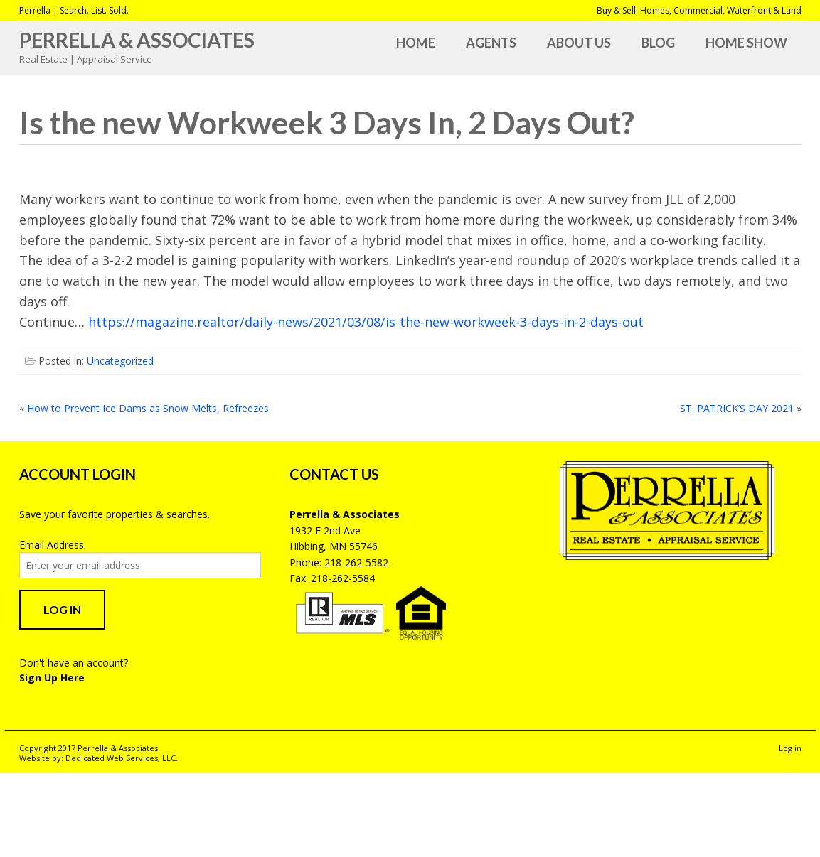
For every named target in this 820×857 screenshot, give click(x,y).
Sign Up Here (52, 677)
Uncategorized (120, 360)
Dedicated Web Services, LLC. (121, 758)
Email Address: (52, 544)
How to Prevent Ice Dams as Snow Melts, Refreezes (148, 408)
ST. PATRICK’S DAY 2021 (737, 408)
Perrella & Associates (137, 40)
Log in (790, 748)
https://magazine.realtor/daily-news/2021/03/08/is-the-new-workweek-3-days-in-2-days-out (366, 321)
